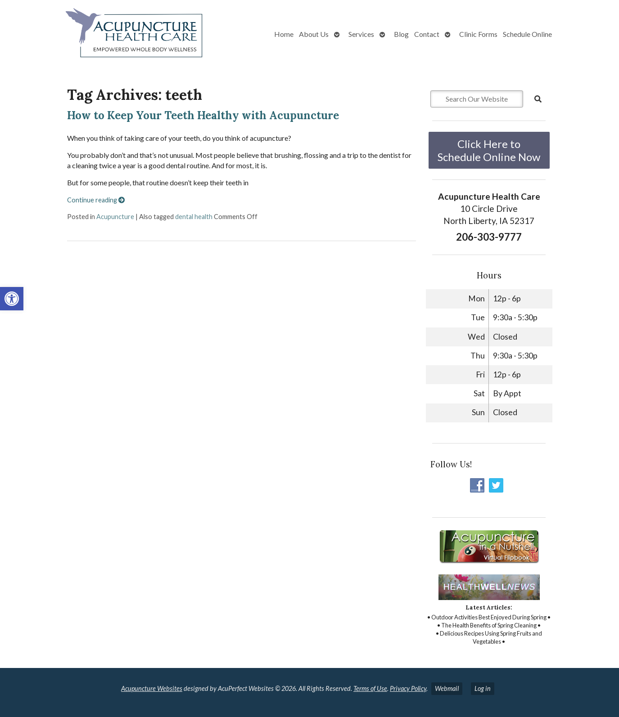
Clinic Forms (478, 34)
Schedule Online (527, 34)
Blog (401, 34)
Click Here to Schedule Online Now (489, 150)
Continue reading (96, 200)
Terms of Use (370, 688)
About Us (314, 34)
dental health (193, 216)
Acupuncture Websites (151, 688)
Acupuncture (115, 216)
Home (284, 34)
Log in (482, 688)
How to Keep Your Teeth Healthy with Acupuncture (203, 115)
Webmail (447, 688)
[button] (11, 298)
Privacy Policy (408, 688)
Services (361, 34)
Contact (426, 34)
